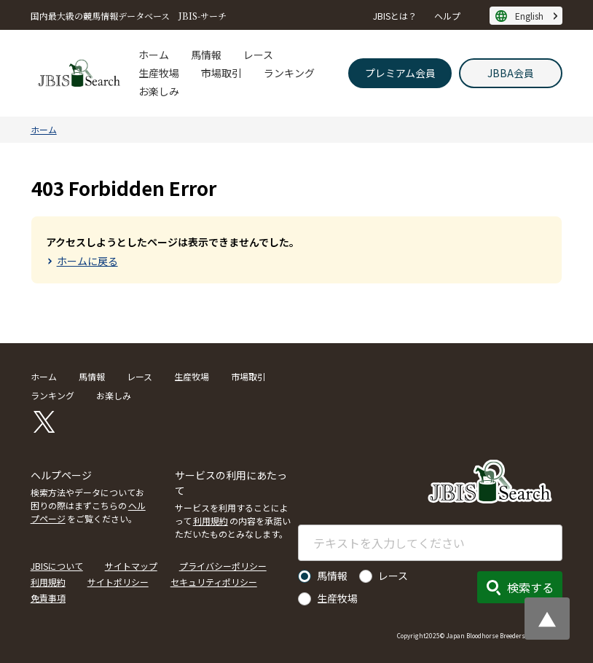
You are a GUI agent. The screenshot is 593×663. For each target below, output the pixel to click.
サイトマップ (131, 566)
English (529, 15)
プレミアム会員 (400, 73)
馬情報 (206, 54)
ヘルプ (447, 15)
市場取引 (221, 73)
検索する (530, 587)
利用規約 (210, 520)
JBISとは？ (395, 15)
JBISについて (57, 566)
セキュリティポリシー (213, 582)
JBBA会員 (510, 73)
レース (258, 54)
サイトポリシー (118, 582)
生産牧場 (158, 73)
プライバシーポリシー (223, 566)
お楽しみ (158, 91)
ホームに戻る (87, 261)
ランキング (289, 73)
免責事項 (48, 598)
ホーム (153, 54)
